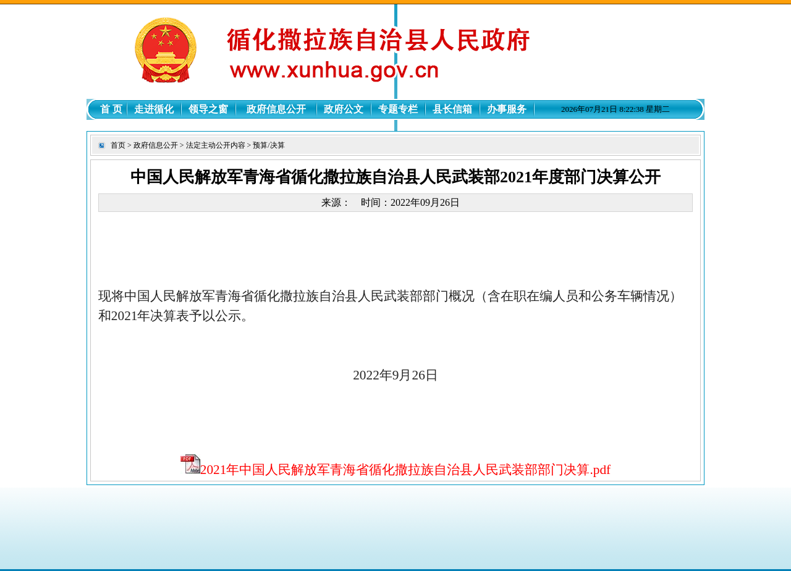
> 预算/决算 (265, 145)
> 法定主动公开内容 (211, 145)
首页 (118, 145)
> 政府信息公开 (151, 145)
